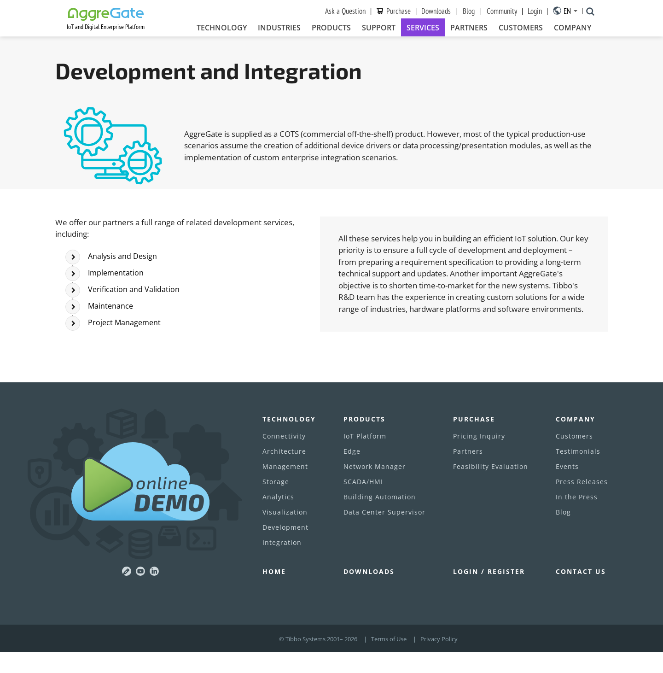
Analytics (278, 517)
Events (567, 487)
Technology (222, 28)
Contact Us (581, 592)
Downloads (436, 11)
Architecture (284, 472)
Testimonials (578, 472)
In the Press (577, 517)
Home (274, 592)
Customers (521, 28)
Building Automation (379, 517)
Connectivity (284, 456)
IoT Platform (364, 456)
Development (285, 548)
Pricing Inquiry (479, 456)
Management (285, 487)
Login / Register (489, 592)
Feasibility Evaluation (490, 487)
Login (535, 11)
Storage (275, 502)
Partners (469, 28)
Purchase (398, 11)
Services (423, 28)
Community (502, 11)
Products (331, 28)
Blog (469, 11)
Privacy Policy (439, 659)
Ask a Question (345, 11)
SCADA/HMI (363, 502)
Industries (279, 28)
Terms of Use (389, 659)
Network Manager (374, 487)
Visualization (285, 532)
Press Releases (582, 502)
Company (572, 28)
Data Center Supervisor (384, 532)
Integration (282, 563)
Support (378, 28)
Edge (352, 472)
